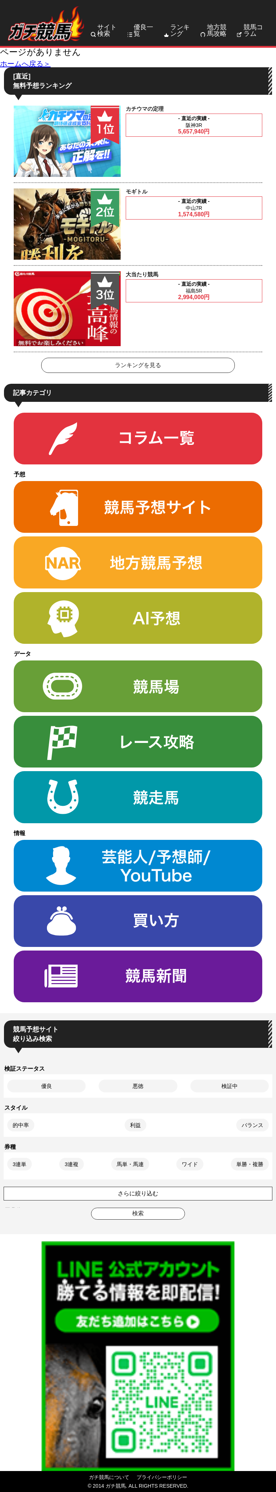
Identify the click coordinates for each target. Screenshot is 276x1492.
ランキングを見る (138, 365)
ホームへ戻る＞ (25, 63)
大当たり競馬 (142, 274)
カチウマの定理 (145, 109)
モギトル (136, 191)
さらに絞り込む (138, 1193)
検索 (138, 1213)
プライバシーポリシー (162, 1477)
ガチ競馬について (109, 1477)
